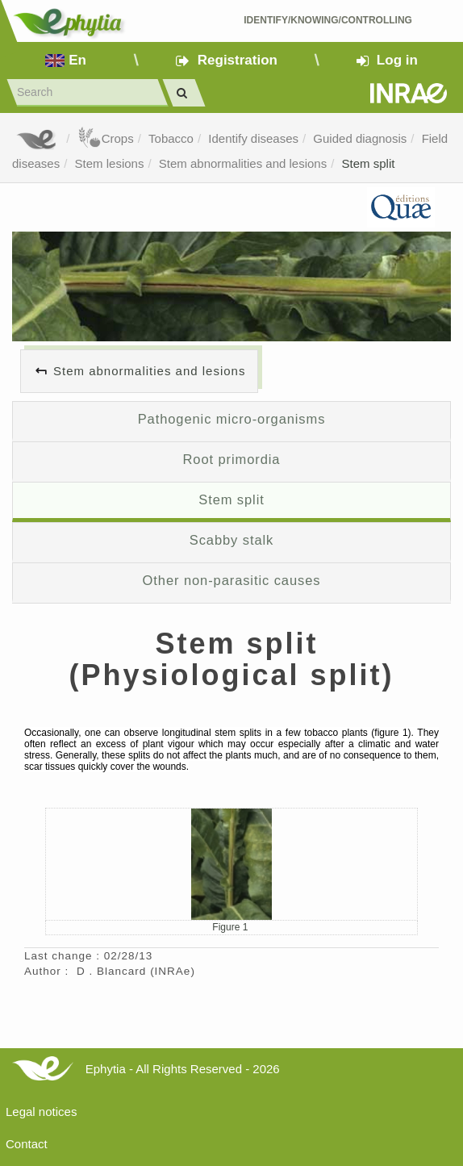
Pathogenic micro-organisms (232, 419)
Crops (105, 138)
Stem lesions (109, 163)
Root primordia (232, 459)
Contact (27, 1144)
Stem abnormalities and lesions (243, 163)
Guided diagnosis (360, 138)
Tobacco (171, 138)
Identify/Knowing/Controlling (328, 20)
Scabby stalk (231, 540)
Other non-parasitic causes (232, 580)
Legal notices (41, 1111)
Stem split (368, 163)
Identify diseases (253, 138)
